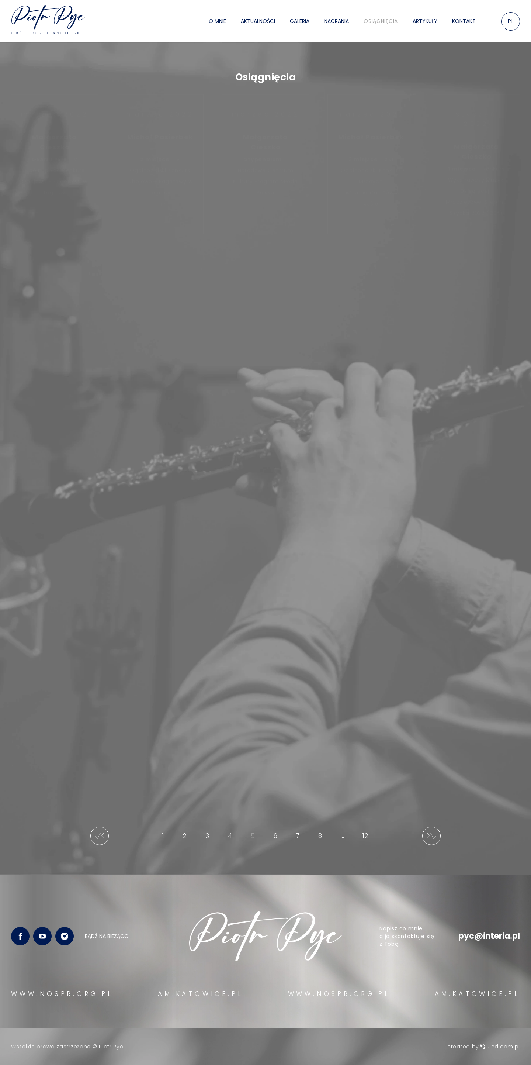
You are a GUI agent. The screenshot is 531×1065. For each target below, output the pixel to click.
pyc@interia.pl (489, 936)
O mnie (217, 21)
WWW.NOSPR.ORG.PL (62, 993)
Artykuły (425, 21)
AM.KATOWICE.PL (200, 993)
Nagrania (336, 21)
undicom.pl (500, 1046)
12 (367, 838)
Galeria (299, 21)
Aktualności (258, 21)
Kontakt (464, 21)
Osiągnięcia (381, 21)
